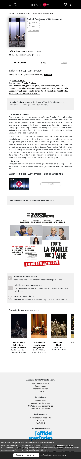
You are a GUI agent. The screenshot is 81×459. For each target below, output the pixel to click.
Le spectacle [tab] (20, 62)
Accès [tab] (64, 63)
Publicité (40, 420)
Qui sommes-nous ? (40, 383)
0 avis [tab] (44, 63)
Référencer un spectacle (40, 418)
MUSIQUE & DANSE (15, 75)
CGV (30, 406)
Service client (40, 400)
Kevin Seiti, (52, 91)
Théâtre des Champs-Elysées (21, 51)
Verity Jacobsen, (43, 88)
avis (32, 26)
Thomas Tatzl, (20, 85)
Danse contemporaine (33, 75)
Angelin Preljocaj (29, 83)
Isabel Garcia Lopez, (27, 88)
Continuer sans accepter (54, 455)
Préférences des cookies (40, 408)
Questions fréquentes (40, 403)
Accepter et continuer (26, 455)
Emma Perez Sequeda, (24, 91)
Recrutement (40, 386)
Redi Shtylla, (62, 91)
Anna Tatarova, (15, 93)
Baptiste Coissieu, (48, 85)
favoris (34, 30)
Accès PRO (40, 423)
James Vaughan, (33, 85)
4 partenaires (18, 448)
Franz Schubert (18, 80)
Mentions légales (40, 389)
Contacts (40, 391)
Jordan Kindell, (57, 88)
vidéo (33, 23)
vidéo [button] (51, 184)
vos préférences (58, 448)
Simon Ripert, (41, 91)
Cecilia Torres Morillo (31, 93)
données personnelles (43, 406)
